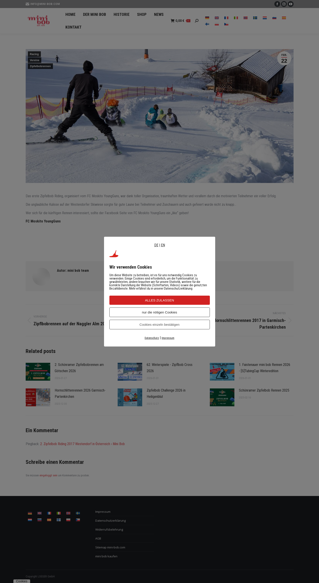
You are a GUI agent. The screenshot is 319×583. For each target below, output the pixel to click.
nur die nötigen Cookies (159, 312)
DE (156, 245)
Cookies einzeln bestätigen (159, 324)
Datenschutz (152, 338)
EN (163, 245)
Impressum (168, 338)
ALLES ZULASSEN (159, 300)
